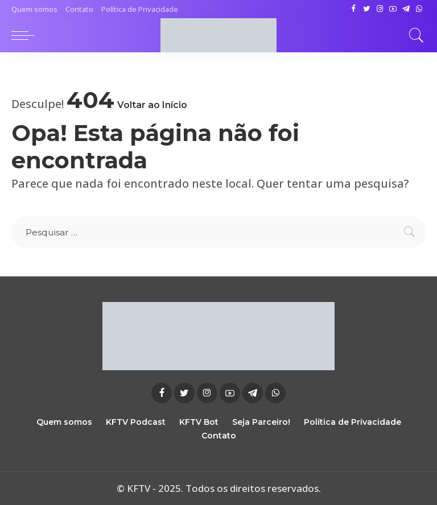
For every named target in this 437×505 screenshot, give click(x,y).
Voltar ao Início (152, 105)
